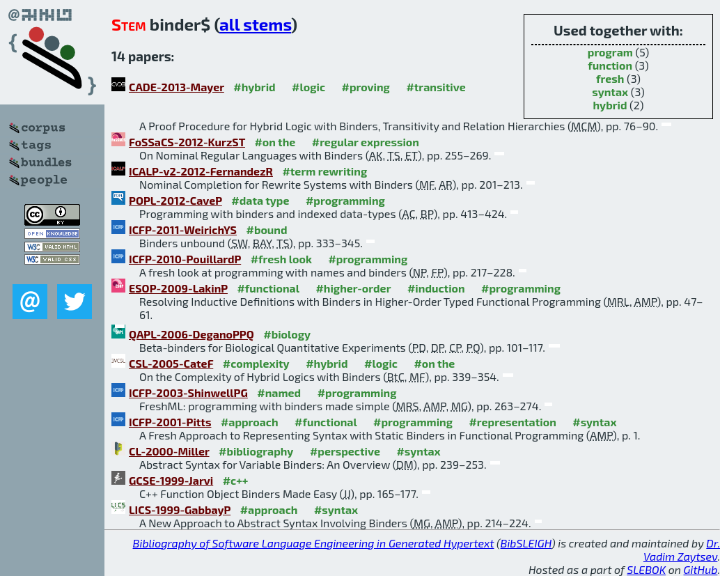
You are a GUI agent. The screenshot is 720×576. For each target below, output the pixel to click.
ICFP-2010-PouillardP (185, 258)
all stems (255, 24)
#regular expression (365, 141)
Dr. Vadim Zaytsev (681, 549)
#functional (268, 288)
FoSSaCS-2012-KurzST (187, 141)
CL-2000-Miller (169, 451)
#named (279, 392)
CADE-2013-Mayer (176, 86)
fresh (610, 78)
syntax (610, 91)
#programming (345, 200)
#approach (250, 421)
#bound (266, 229)
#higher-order (353, 288)
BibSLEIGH (526, 543)
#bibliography (256, 451)
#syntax (594, 421)
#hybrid (254, 86)
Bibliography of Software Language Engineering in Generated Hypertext (313, 543)
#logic (308, 86)
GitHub (701, 569)
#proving (366, 86)
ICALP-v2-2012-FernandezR (201, 171)
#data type (260, 200)
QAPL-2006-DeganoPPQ (191, 334)
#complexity (256, 363)
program (610, 52)
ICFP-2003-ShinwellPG (188, 392)
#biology (287, 334)
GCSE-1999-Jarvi (171, 480)
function (610, 65)
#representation (512, 421)
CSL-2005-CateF (171, 363)
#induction (436, 288)
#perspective (345, 451)
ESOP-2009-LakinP (178, 288)
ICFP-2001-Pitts (170, 421)
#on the (274, 141)
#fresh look (281, 258)
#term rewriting (324, 171)
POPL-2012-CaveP (175, 200)
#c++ (236, 480)
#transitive (435, 86)
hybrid (610, 104)
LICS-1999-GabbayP (179, 509)
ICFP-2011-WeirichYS (183, 229)
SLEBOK (646, 569)
